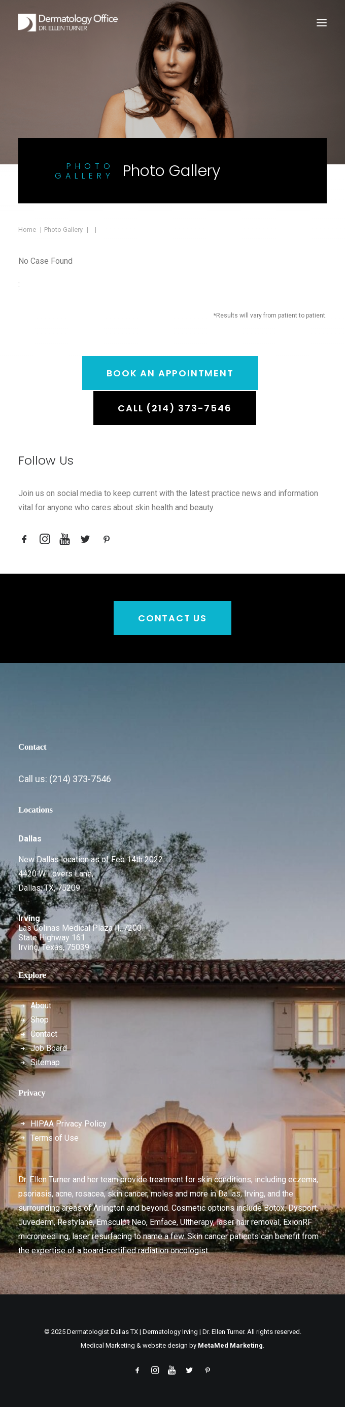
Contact (43, 1034)
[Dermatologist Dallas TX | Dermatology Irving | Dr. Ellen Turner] (68, 22)
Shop (39, 1020)
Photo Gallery (63, 229)
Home (27, 229)
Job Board (48, 1048)
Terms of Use (54, 1138)
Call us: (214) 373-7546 (64, 778)
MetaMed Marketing (230, 1345)
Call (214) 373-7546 (174, 408)
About (40, 1005)
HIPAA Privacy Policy (68, 1124)
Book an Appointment (170, 373)
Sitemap (45, 1062)
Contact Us (172, 618)
